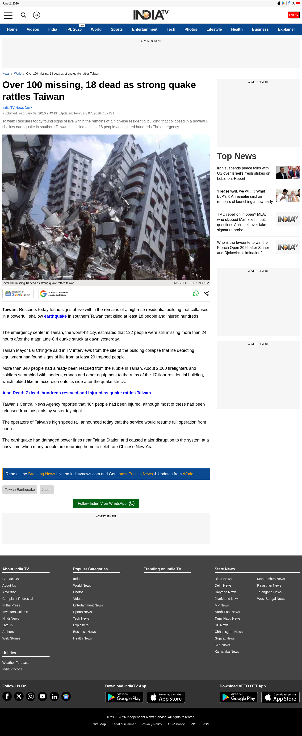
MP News (222, 605)
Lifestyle (214, 29)
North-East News (227, 612)
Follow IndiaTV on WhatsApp (106, 503)
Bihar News (223, 579)
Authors (8, 632)
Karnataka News (227, 651)
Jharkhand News (227, 599)
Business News (84, 632)
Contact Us (10, 579)
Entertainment (145, 29)
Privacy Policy (152, 724)
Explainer (286, 29)
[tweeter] (19, 696)
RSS (205, 724)
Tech (171, 29)
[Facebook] (7, 696)
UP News (221, 625)
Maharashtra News (271, 579)
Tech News (81, 618)
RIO (194, 724)
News (5, 73)
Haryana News (225, 592)
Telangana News (269, 592)
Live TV (7, 625)
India (52, 29)
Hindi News (10, 618)
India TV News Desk (17, 107)
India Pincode (12, 669)
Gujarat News (225, 638)
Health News (82, 638)
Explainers (80, 625)
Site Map (99, 724)
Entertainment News (88, 605)
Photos (191, 29)
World (96, 29)
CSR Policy (176, 724)
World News (82, 585)
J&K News (222, 645)
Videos (33, 29)
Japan (47, 490)
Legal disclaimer (124, 724)
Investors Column (15, 612)
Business (260, 29)
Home (12, 29)
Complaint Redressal (17, 599)
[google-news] (66, 696)
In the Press (11, 605)
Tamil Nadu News (227, 618)
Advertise (9, 592)
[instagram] (30, 696)
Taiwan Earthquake (20, 490)
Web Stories (11, 638)
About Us (9, 585)
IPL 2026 (74, 29)
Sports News (82, 612)
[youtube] (42, 696)
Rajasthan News (269, 585)
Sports (117, 29)
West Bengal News (271, 599)
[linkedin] (54, 696)
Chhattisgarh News (229, 632)
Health (237, 29)
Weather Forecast (15, 663)
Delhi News (223, 585)
